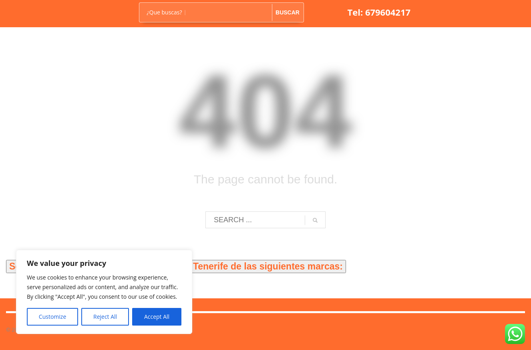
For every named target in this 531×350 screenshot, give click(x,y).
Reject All (105, 316)
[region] (104, 292)
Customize (52, 316)
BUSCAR (288, 12)
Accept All (156, 316)
